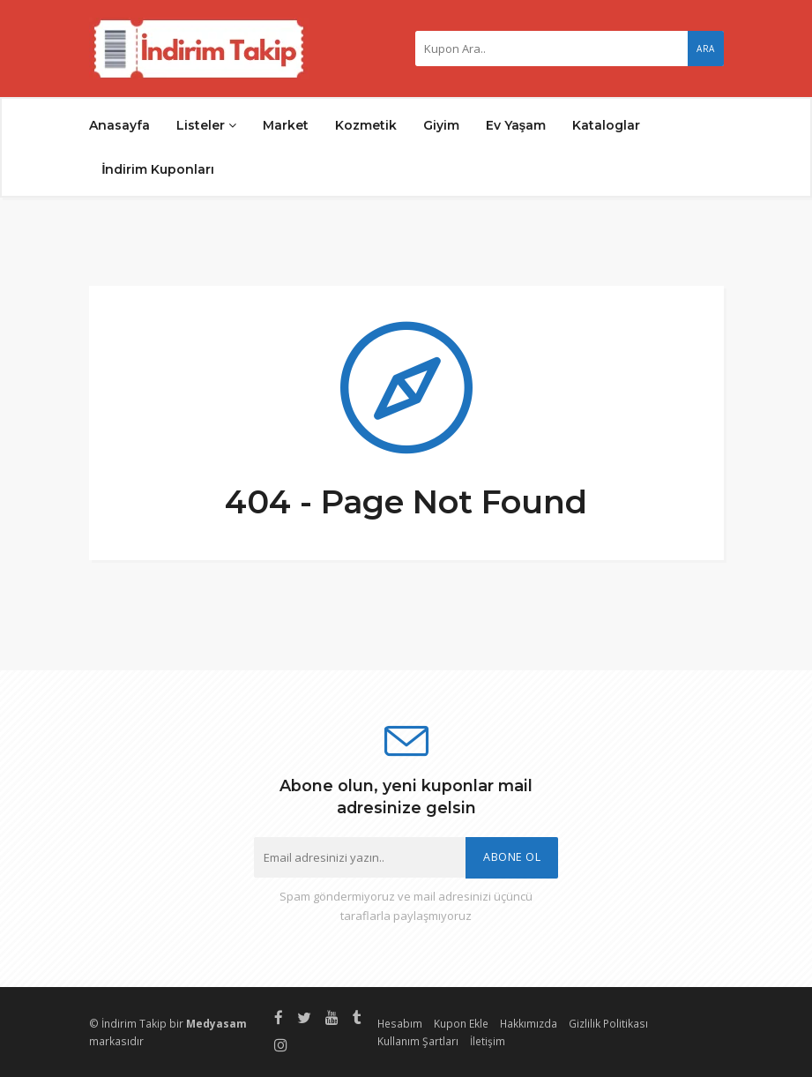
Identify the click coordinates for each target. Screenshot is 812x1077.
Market (286, 125)
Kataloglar (606, 125)
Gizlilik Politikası (608, 1023)
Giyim (441, 125)
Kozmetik (366, 125)
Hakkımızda (528, 1023)
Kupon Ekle (461, 1023)
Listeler (206, 125)
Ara (706, 48)
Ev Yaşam (516, 125)
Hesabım (399, 1023)
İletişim (487, 1041)
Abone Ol (511, 856)
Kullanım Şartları (417, 1041)
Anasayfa (119, 125)
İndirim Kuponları (158, 169)
